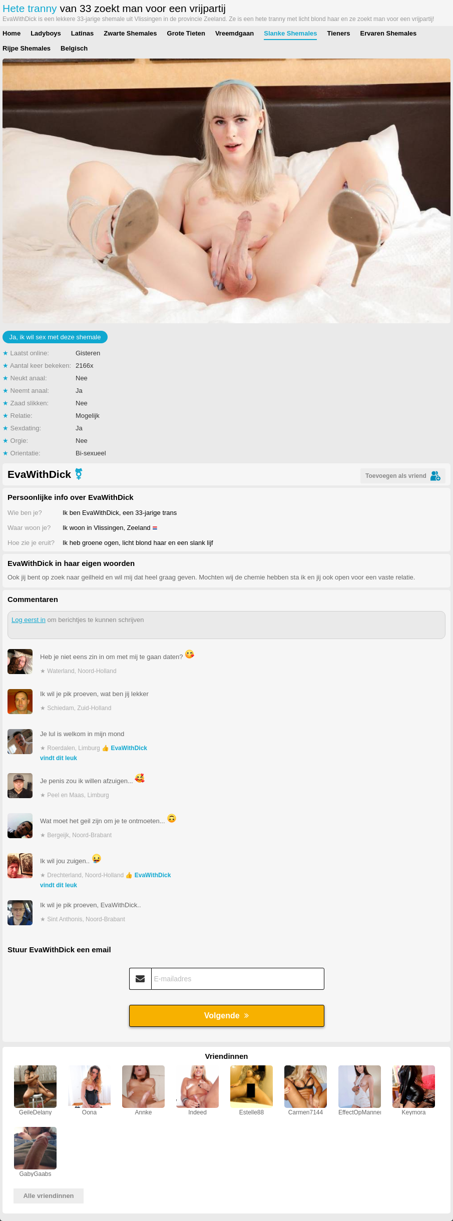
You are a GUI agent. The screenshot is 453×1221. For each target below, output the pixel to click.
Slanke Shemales (290, 33)
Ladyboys (46, 33)
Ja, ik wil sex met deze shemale (55, 337)
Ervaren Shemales (388, 33)
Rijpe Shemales (27, 48)
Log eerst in (29, 620)
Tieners (338, 33)
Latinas (82, 33)
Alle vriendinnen (48, 1195)
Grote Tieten (186, 33)
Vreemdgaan (234, 33)
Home (12, 33)
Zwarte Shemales (130, 33)
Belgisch (74, 48)
